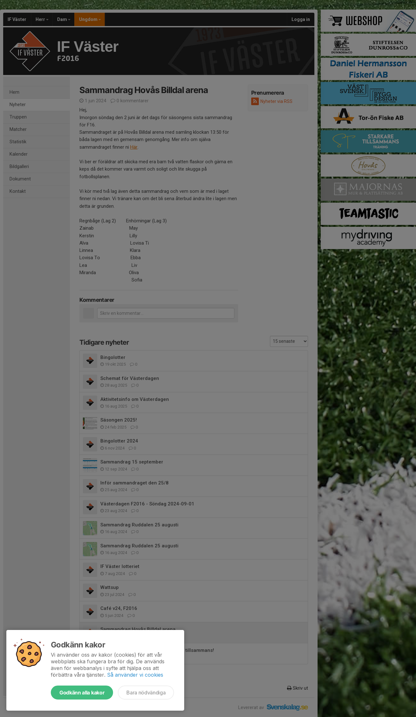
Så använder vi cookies (135, 675)
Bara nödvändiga (145, 692)
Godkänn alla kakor (81, 692)
